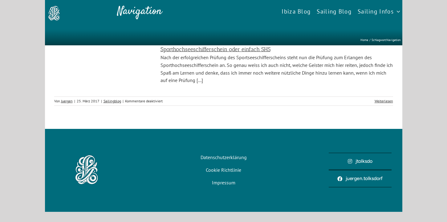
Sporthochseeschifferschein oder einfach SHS (215, 49)
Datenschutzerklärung (224, 157)
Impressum (223, 182)
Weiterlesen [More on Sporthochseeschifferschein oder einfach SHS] (384, 101)
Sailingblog (112, 101)
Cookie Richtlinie (223, 170)
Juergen (67, 101)
